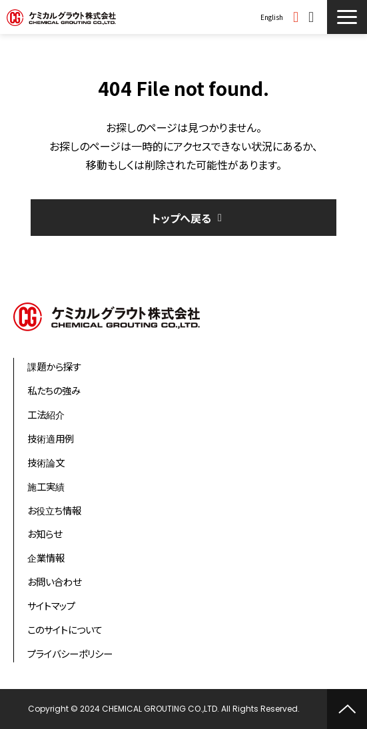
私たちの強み (54, 390)
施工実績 (46, 486)
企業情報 (46, 557)
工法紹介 (46, 414)
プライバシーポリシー (70, 653)
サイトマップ (51, 605)
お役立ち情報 (54, 510)
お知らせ (44, 533)
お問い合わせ (312, 17)
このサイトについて (65, 629)
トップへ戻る (181, 218)
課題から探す (54, 366)
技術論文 (46, 462)
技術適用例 (50, 438)
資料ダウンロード (297, 17)
